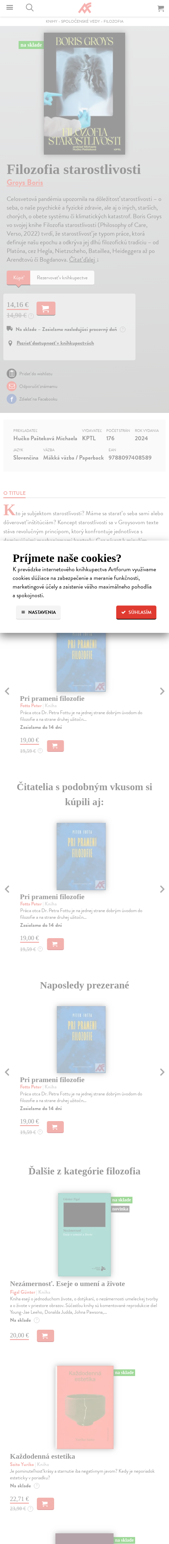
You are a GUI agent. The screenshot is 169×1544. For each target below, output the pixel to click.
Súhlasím (136, 612)
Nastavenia (38, 612)
